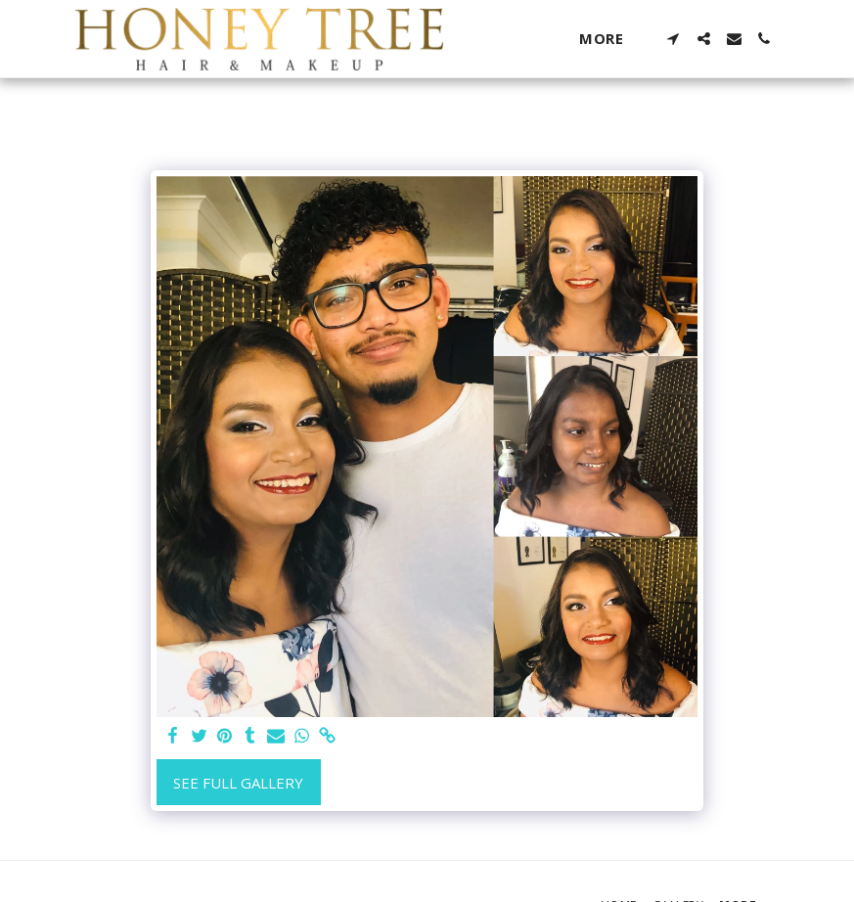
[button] (673, 38)
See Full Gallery (238, 782)
